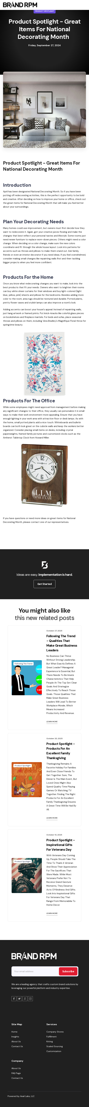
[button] (82, 4)
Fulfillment (51, 1036)
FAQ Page (16, 1073)
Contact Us (17, 1046)
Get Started (44, 584)
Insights (15, 1036)
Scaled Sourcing (54, 1046)
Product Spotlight (44, 11)
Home (14, 1031)
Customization (53, 1051)
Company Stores (55, 1031)
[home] (19, 5)
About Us (16, 1041)
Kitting (49, 1041)
